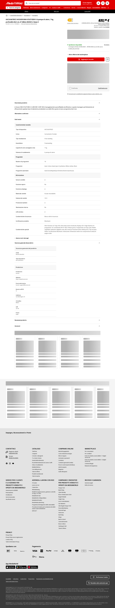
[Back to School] (62, 519)
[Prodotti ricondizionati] (37, 474)
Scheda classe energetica (72, 23)
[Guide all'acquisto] (62, 471)
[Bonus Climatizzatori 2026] (64, 494)
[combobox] (54, 3)
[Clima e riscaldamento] (37, 465)
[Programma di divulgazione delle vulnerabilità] (43, 505)
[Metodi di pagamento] (63, 451)
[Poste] (22, 551)
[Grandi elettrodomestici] (38, 460)
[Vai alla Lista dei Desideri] (103, 3)
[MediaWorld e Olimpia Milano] (39, 498)
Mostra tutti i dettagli (22, 238)
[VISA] (34, 551)
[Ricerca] (26, 3)
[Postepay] (55, 551)
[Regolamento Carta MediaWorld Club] (44, 579)
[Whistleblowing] (36, 489)
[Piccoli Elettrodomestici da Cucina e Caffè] (42, 462)
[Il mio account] (98, 3)
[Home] (7, 15)
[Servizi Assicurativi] (10, 497)
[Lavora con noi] (35, 485)
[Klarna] (41, 557)
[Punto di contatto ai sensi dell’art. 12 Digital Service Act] (97, 460)
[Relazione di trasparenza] (91, 466)
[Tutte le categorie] (13, 7)
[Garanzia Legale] (89, 483)
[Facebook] (7, 463)
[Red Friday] (61, 515)
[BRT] (8, 551)
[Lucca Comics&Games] (63, 501)
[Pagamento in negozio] (34, 556)
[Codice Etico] (35, 487)
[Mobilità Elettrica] (36, 467)
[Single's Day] (61, 499)
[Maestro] (76, 551)
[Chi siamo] (34, 483)
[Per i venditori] (88, 453)
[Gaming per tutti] (62, 526)
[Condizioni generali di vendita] (65, 462)
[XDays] (60, 517)
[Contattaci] (61, 460)
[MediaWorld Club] (36, 496)
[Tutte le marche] (36, 476)
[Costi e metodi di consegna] (65, 453)
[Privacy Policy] (9, 535)
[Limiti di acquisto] (62, 467)
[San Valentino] (61, 503)
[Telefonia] (34, 451)
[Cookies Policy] (9, 539)
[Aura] (83, 551)
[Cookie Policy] (23, 579)
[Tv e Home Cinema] (36, 458)
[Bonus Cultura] (61, 524)
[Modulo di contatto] (13, 458)
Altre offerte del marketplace (77, 55)
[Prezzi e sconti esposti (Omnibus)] (66, 465)
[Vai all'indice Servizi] (10, 499)
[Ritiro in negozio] (62, 456)
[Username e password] (64, 458)
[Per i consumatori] (89, 451)
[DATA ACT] (34, 511)
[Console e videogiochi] (37, 456)
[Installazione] (9, 495)
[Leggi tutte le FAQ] (13, 453)
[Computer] (34, 453)
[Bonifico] (97, 551)
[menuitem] (26, 7)
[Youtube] (13, 463)
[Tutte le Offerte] (36, 471)
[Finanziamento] (9, 492)
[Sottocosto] (61, 512)
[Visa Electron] (62, 551)
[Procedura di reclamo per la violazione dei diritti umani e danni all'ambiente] (44, 507)
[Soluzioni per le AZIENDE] (12, 490)
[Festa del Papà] (62, 510)
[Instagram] (10, 463)
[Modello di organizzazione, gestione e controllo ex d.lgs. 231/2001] (44, 492)
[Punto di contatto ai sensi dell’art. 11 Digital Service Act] (97, 456)
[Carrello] (107, 3)
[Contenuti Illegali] (89, 463)
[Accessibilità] (8, 579)
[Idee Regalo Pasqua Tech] (64, 506)
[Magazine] (60, 469)
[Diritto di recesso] (89, 485)
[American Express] (41, 551)
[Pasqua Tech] (61, 488)
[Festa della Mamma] (63, 508)
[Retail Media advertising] (38, 502)
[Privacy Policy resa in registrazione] (14, 537)
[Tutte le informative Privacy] (12, 542)
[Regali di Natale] (62, 497)
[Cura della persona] (37, 469)
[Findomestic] (90, 551)
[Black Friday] (61, 490)
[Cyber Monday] (62, 492)
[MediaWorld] (14, 3)
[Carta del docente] (62, 521)
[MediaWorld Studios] (37, 500)
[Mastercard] (69, 551)
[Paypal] (48, 551)
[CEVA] (15, 551)
